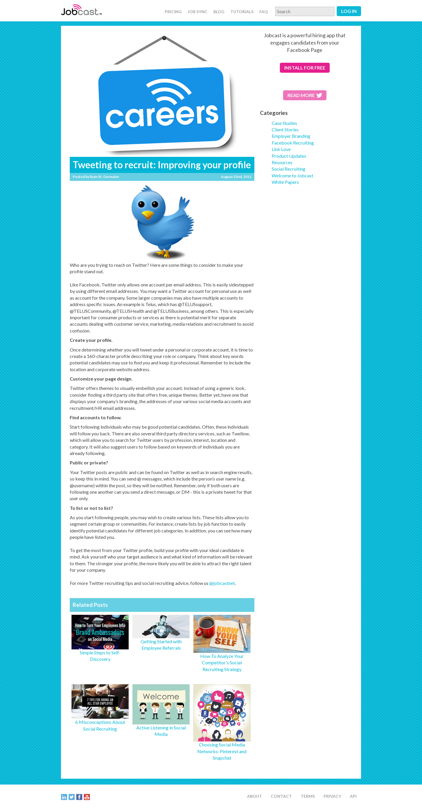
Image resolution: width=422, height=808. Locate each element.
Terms (308, 796)
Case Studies (284, 123)
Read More (304, 95)
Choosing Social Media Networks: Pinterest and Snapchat (221, 751)
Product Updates (289, 156)
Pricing (173, 11)
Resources (282, 162)
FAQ (263, 11)
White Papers (285, 182)
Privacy (332, 796)
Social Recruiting (288, 169)
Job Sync (197, 11)
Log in (349, 11)
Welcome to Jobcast (292, 175)
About (254, 796)
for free (304, 67)
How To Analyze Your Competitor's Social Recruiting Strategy (222, 662)
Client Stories (285, 129)
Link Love (281, 149)
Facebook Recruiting (293, 142)
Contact (281, 796)
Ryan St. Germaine (104, 176)
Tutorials (241, 11)
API (353, 796)
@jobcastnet (222, 583)
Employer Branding (291, 136)
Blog (218, 11)
